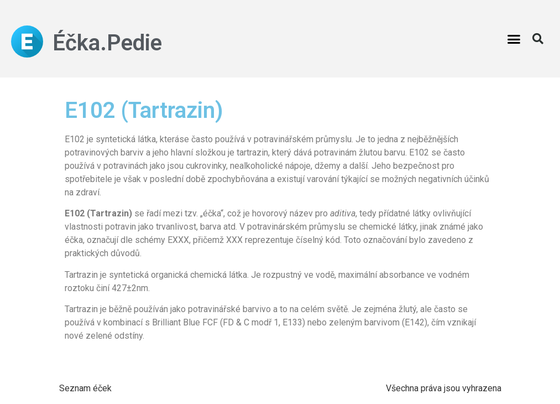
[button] (514, 38)
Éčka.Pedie (107, 43)
